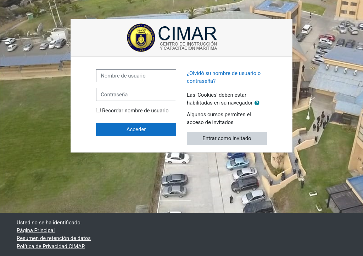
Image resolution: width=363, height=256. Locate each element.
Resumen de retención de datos (54, 238)
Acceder (136, 129)
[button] (258, 103)
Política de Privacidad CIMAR (51, 246)
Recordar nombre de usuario (135, 110)
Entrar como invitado (226, 138)
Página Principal (36, 230)
